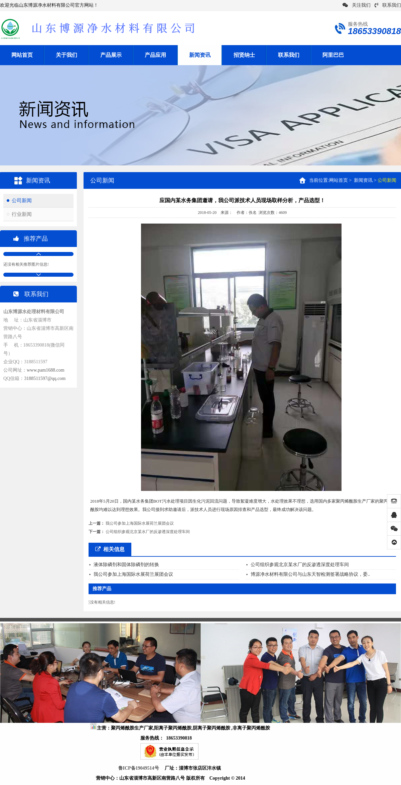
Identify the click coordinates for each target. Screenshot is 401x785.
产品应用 (155, 55)
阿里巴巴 (333, 55)
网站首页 (22, 55)
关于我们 (66, 55)
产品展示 (111, 55)
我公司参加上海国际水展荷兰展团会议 (140, 523)
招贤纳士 (244, 55)
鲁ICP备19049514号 (138, 768)
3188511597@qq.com (44, 378)
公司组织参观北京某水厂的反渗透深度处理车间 (148, 531)
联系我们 (388, 5)
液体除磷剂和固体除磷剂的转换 (126, 564)
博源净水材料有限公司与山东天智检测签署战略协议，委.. (310, 574)
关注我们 (357, 5)
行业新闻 (22, 214)
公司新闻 (22, 200)
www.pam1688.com (45, 370)
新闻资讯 (200, 55)
